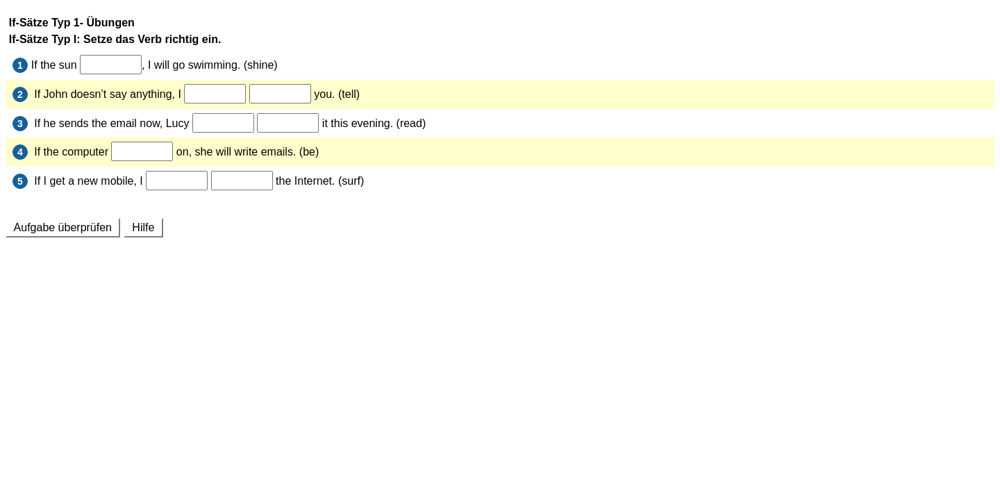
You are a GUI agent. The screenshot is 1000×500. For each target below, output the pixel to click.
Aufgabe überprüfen (63, 227)
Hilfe (143, 227)
